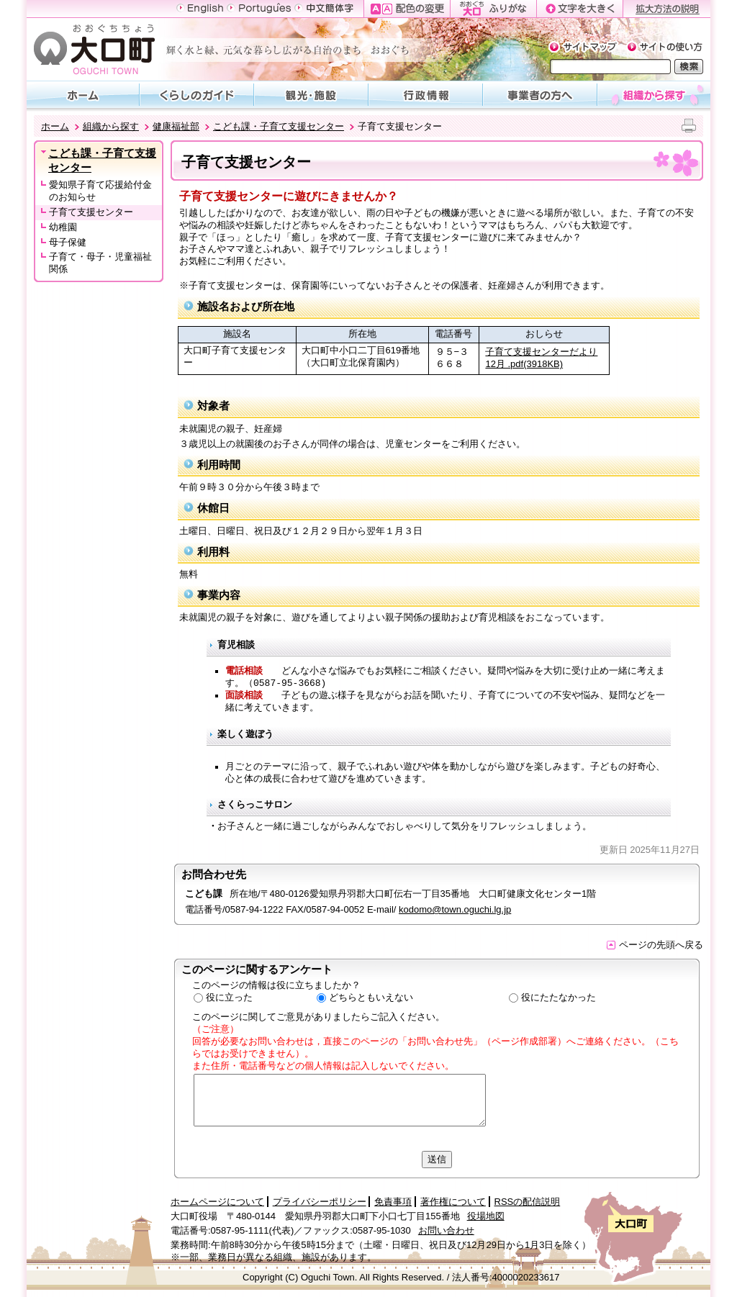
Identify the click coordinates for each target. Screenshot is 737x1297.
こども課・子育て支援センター (278, 126)
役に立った (229, 997)
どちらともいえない (371, 997)
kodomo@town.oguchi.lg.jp (455, 909)
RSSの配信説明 (527, 1201)
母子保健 (67, 242)
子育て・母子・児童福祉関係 (100, 262)
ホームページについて (217, 1201)
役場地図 (486, 1216)
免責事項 (393, 1201)
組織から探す (111, 126)
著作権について (453, 1201)
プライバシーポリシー (319, 1201)
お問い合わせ (446, 1230)
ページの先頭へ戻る (655, 944)
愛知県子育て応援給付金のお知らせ (100, 190)
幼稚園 (63, 227)
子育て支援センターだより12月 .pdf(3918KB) (541, 357)
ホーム (55, 126)
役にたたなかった (558, 997)
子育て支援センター (91, 212)
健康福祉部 (176, 126)
